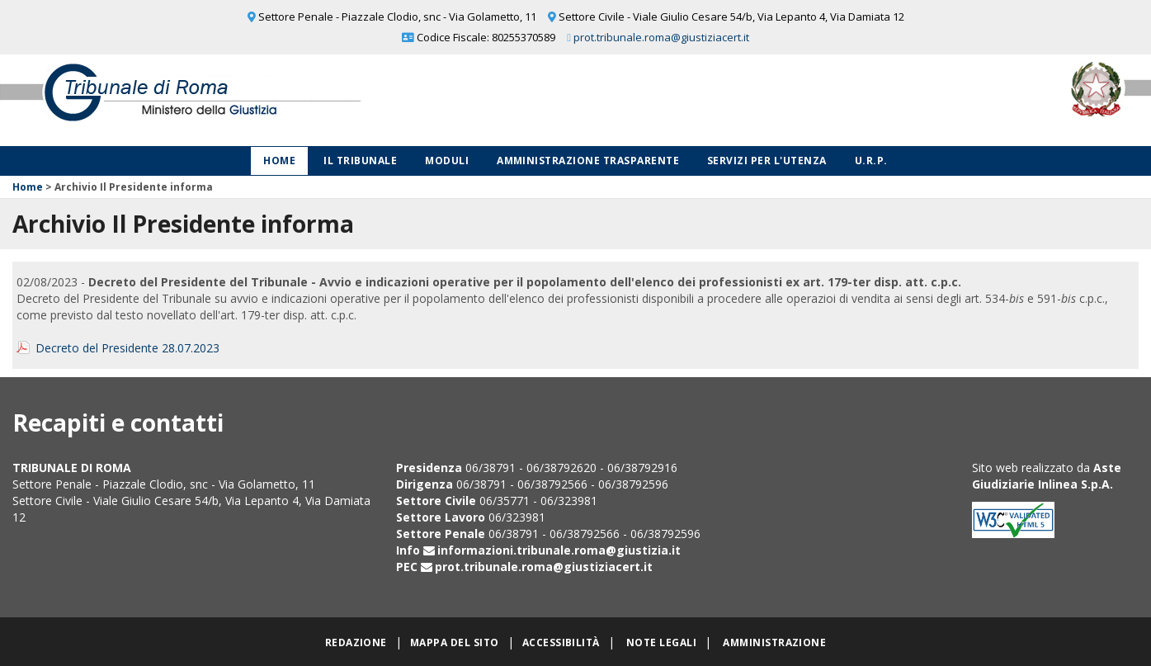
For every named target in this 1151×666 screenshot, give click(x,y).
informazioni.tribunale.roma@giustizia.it (559, 550)
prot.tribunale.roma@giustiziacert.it (661, 37)
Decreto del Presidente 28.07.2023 (127, 348)
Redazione (356, 642)
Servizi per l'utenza (767, 161)
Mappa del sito (454, 642)
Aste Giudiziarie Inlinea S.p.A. (1046, 476)
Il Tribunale (360, 161)
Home (279, 161)
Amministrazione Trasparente (588, 161)
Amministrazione (774, 642)
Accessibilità (561, 642)
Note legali (661, 642)
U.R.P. (871, 161)
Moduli (447, 161)
